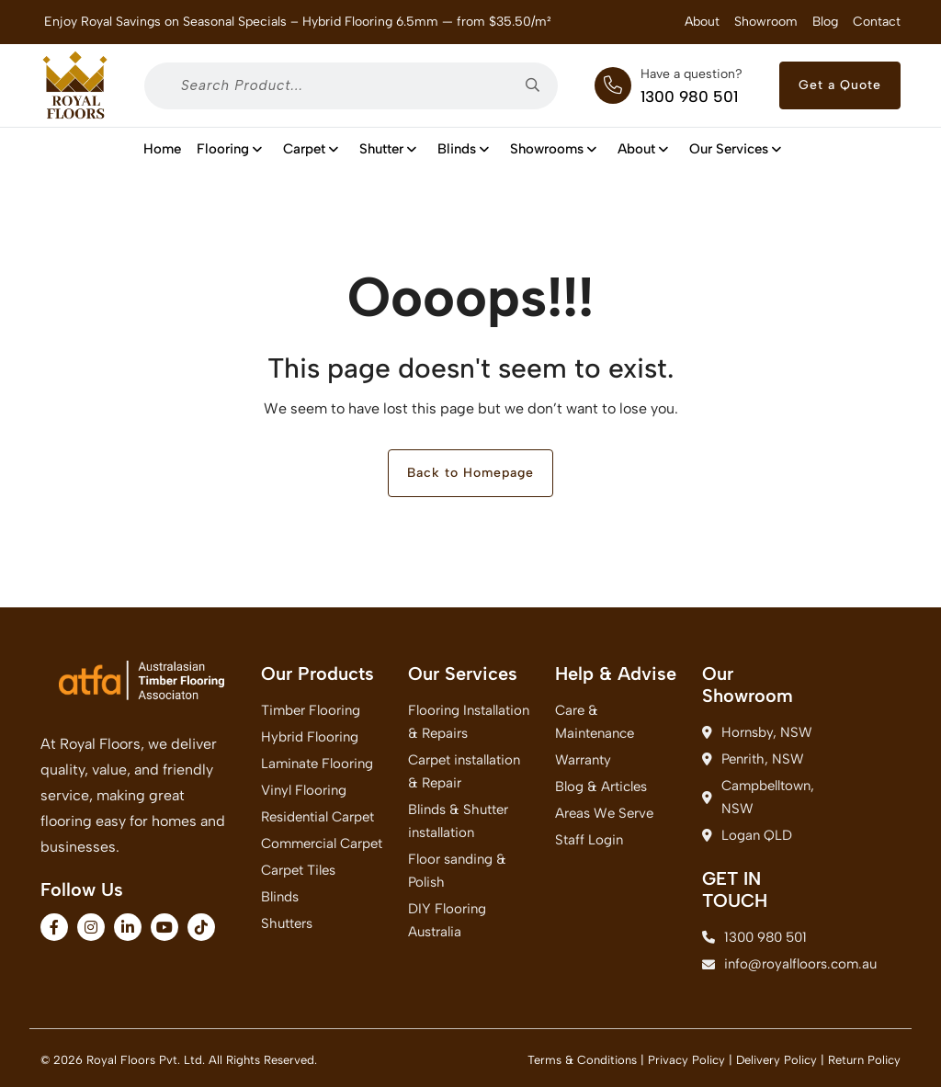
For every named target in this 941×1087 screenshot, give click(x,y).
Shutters (286, 923)
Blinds (464, 149)
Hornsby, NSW (757, 732)
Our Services (736, 149)
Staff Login (589, 840)
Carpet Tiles (298, 870)
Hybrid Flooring (309, 737)
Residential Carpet (317, 817)
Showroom (766, 21)
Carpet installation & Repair (464, 771)
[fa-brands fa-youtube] (164, 927)
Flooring (230, 149)
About (702, 21)
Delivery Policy (776, 1060)
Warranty (583, 760)
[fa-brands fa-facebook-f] (54, 927)
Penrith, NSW (753, 759)
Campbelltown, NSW (758, 797)
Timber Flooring (310, 710)
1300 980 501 (689, 96)
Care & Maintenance (594, 722)
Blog (825, 21)
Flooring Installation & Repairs (468, 722)
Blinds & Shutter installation (458, 821)
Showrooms (554, 149)
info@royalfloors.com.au (764, 964)
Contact (877, 21)
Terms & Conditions (582, 1060)
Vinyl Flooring (303, 790)
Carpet (311, 149)
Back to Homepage (470, 473)
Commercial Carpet (321, 843)
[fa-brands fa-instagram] (91, 927)
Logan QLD (747, 835)
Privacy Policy (686, 1060)
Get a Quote (840, 85)
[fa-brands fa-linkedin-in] (127, 927)
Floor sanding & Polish (457, 870)
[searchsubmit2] (539, 85)
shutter (388, 149)
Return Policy (864, 1060)
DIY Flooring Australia (447, 920)
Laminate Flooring (317, 763)
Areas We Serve (604, 813)
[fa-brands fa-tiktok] (201, 927)
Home (162, 149)
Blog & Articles (601, 786)
